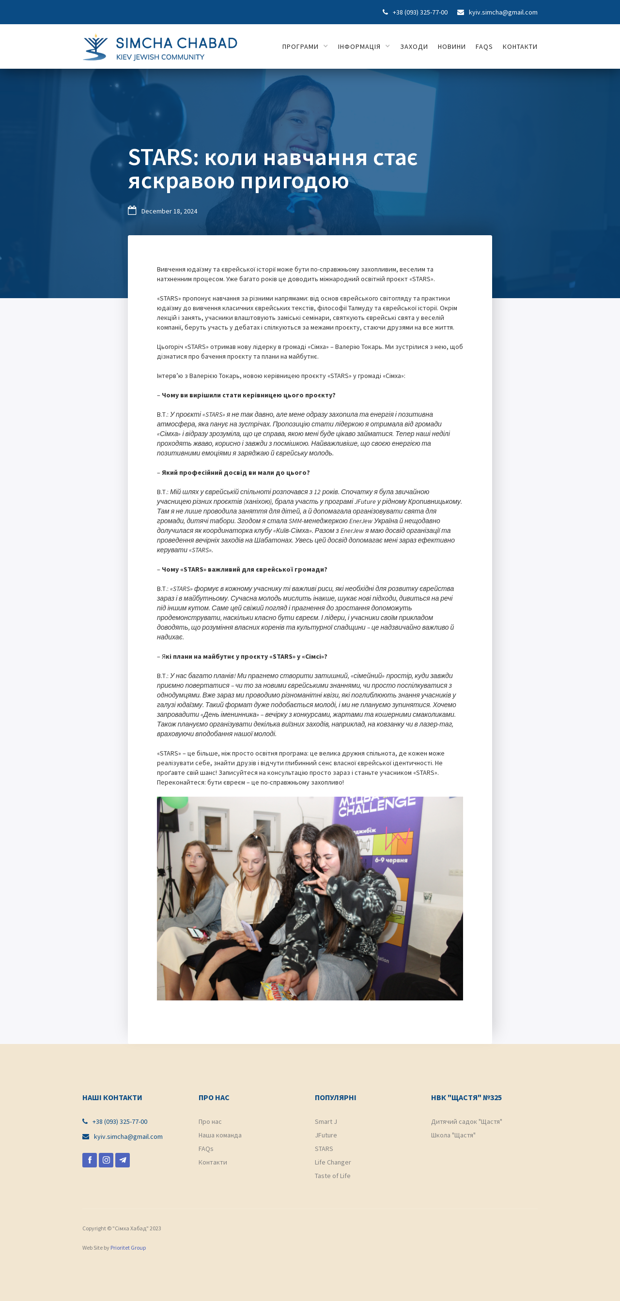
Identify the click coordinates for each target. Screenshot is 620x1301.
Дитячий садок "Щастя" (466, 1121)
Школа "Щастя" (453, 1135)
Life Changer (333, 1162)
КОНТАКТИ (520, 46)
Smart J (326, 1121)
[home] (160, 44)
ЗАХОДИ (414, 46)
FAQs (484, 46)
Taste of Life (333, 1175)
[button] (305, 46)
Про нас (210, 1121)
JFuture (326, 1135)
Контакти (213, 1162)
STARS (324, 1148)
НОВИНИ (452, 46)
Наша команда (220, 1135)
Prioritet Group (128, 1247)
